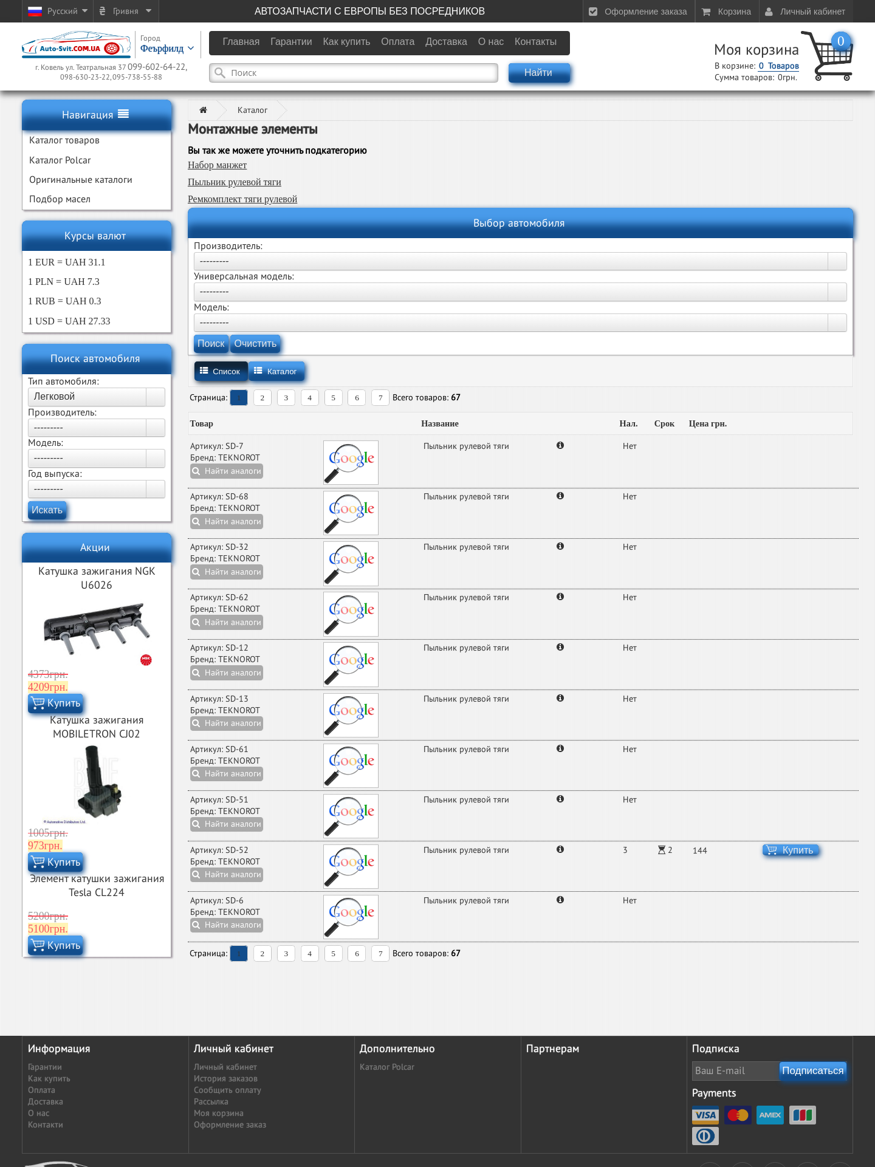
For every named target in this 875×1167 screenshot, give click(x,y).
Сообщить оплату (227, 1090)
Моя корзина (756, 50)
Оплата (41, 1090)
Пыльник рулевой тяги (234, 182)
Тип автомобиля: (63, 381)
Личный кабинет (225, 1067)
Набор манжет (217, 165)
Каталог (252, 110)
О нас (38, 1113)
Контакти (45, 1125)
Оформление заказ (230, 1125)
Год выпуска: (55, 473)
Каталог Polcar (387, 1067)
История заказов (226, 1078)
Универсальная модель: (244, 276)
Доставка (45, 1102)
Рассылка (211, 1102)
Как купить (49, 1078)
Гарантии (45, 1067)
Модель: (45, 442)
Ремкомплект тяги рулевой (242, 199)
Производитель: (62, 412)
